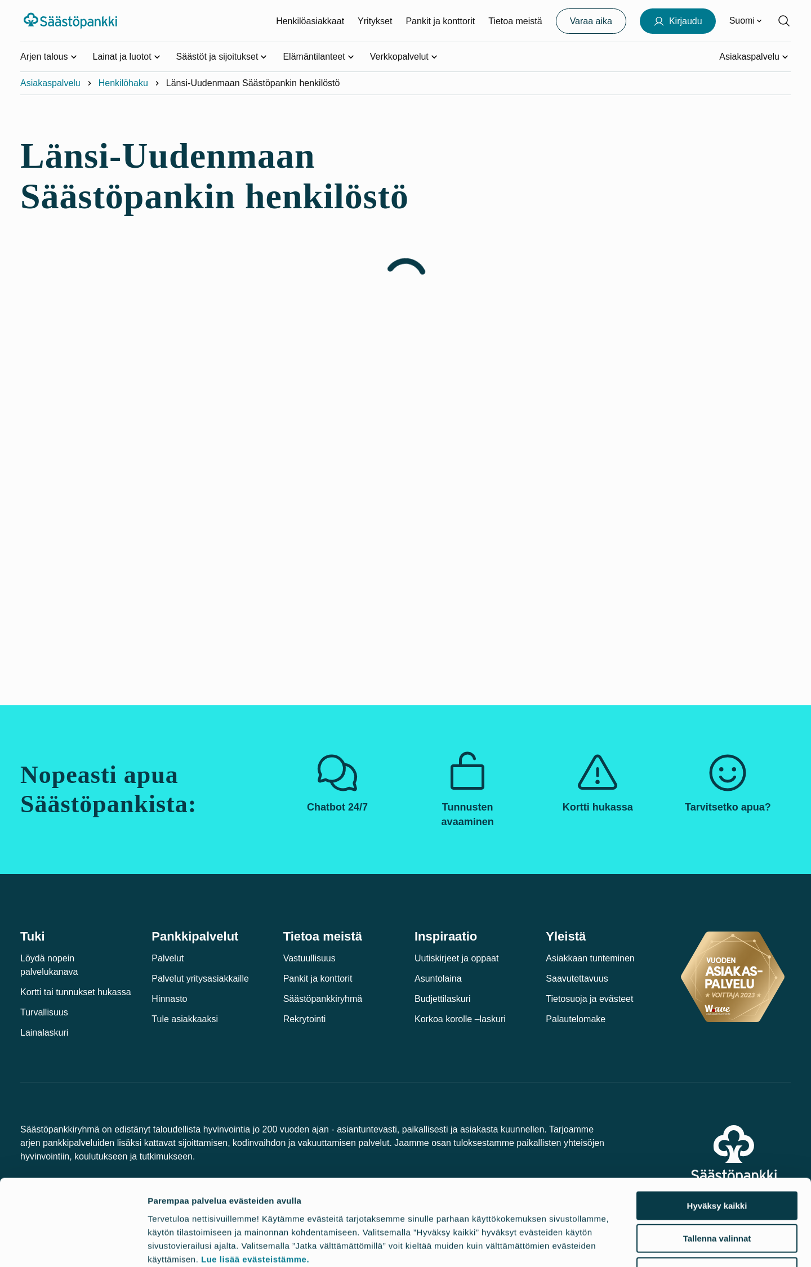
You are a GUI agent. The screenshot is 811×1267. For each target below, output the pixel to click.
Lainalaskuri (44, 1032)
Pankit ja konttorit (440, 21)
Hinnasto (169, 999)
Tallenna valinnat (717, 1162)
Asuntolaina (438, 978)
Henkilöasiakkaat (310, 21)
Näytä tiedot (605, 1245)
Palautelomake (575, 1019)
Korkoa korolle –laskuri (460, 1019)
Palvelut (167, 958)
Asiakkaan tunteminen (590, 958)
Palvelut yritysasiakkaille (200, 978)
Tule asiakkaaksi (184, 1019)
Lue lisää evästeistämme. (255, 1183)
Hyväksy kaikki (717, 1129)
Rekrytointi (304, 1019)
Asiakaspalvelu (50, 83)
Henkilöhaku (123, 83)
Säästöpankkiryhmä (323, 999)
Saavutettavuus (577, 978)
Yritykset (375, 21)
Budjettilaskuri (443, 999)
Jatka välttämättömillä (717, 1195)
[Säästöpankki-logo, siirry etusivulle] (71, 21)
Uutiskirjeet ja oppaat (456, 958)
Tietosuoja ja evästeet (589, 999)
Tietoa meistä (515, 21)
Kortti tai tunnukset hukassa (75, 992)
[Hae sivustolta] (784, 21)
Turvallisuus (44, 1012)
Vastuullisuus (309, 958)
